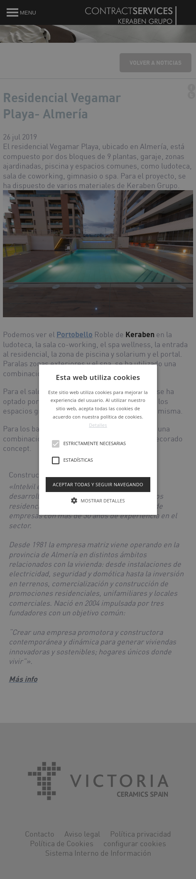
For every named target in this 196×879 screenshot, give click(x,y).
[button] (98, 439)
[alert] (98, 439)
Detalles (98, 425)
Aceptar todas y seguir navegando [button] (98, 484)
